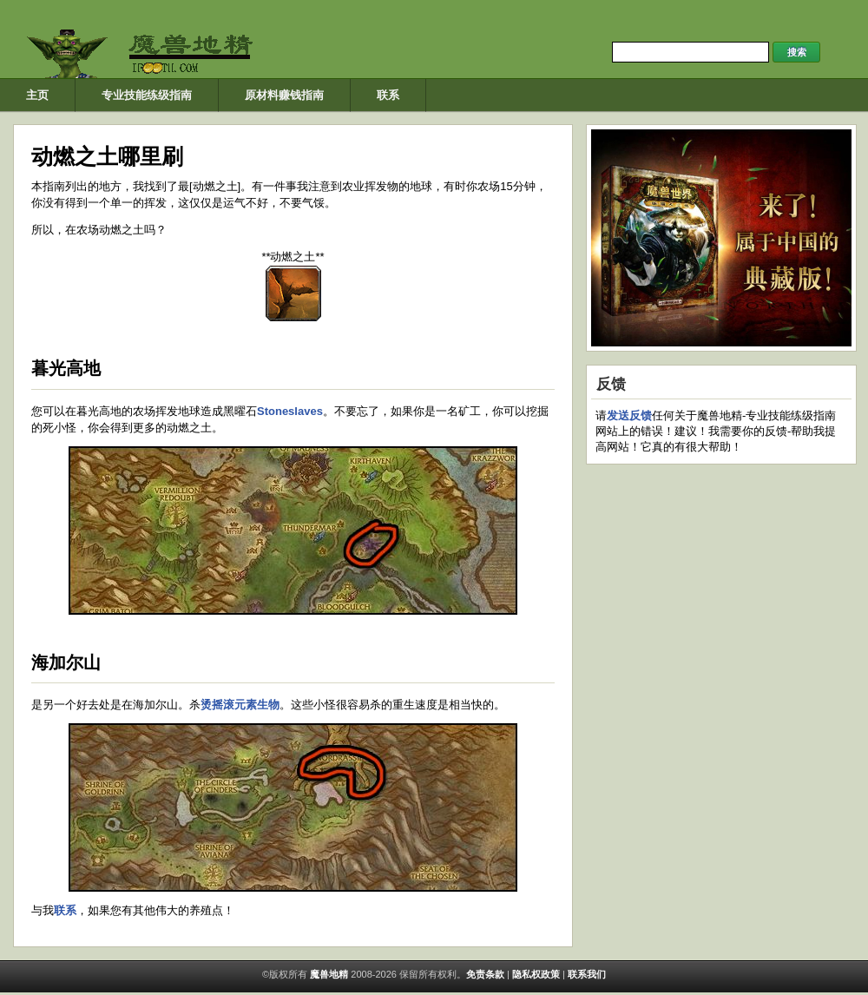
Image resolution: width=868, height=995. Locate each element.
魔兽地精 (327, 974)
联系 (388, 95)
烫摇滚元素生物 (240, 704)
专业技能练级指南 (147, 95)
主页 (37, 95)
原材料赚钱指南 (284, 95)
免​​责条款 (485, 974)
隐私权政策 (536, 974)
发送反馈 (629, 415)
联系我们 (587, 974)
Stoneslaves (290, 411)
